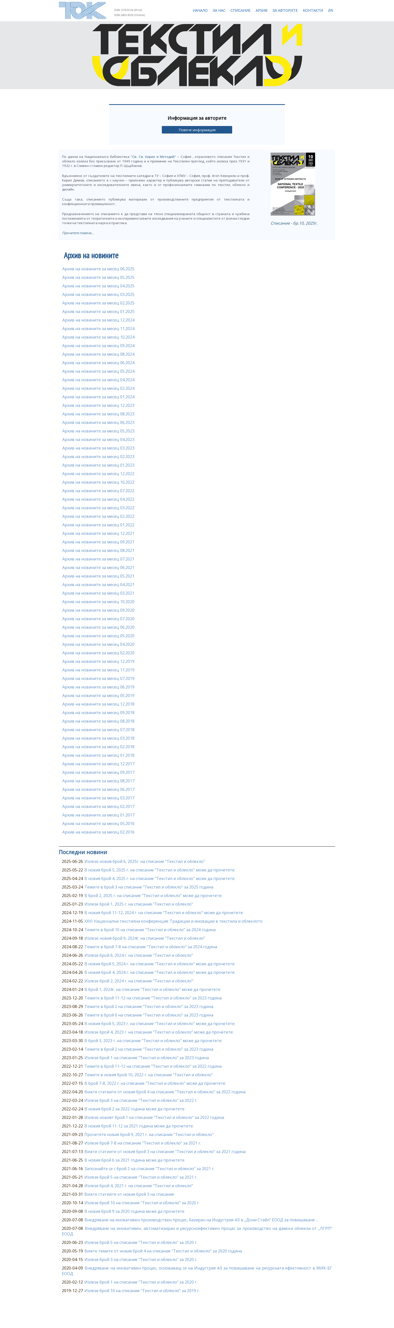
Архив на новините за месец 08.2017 (98, 781)
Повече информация (197, 129)
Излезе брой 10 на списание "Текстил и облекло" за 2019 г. (142, 1290)
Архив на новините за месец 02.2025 (98, 303)
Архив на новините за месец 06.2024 (98, 362)
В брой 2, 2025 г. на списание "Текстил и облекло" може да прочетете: (153, 895)
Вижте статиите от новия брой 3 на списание (129, 1194)
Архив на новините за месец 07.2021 (98, 559)
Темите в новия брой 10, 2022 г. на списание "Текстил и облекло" (148, 1075)
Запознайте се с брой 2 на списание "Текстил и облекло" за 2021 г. (149, 1168)
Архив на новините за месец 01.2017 (98, 815)
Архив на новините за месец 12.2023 (98, 405)
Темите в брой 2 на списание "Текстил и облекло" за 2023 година (148, 1006)
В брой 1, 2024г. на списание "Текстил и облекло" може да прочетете (152, 989)
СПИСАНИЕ (240, 10)
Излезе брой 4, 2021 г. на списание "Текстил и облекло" (138, 1185)
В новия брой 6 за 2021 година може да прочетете (134, 1160)
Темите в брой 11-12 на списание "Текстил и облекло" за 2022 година (153, 1066)
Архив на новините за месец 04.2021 (98, 584)
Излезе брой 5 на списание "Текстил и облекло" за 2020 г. (140, 1242)
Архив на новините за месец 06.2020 (98, 627)
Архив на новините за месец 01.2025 (98, 311)
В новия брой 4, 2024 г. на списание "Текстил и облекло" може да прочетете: (159, 972)
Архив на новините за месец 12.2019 (98, 661)
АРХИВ (261, 10)
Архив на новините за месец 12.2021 (98, 533)
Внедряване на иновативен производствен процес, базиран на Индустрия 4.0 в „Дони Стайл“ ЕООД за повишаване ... (201, 1220)
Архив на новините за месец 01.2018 (98, 755)
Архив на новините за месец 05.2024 (98, 371)
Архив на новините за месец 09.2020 (98, 610)
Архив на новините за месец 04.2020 (98, 644)
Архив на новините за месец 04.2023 (98, 439)
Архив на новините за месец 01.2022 (98, 525)
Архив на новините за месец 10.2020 (98, 601)
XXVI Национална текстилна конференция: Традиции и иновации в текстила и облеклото (173, 921)
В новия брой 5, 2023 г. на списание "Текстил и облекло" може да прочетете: (159, 1023)
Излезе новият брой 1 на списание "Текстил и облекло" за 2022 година (154, 1117)
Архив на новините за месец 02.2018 (98, 746)
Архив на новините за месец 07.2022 (98, 490)
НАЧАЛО (200, 10)
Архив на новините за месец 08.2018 (98, 721)
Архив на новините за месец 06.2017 (98, 789)
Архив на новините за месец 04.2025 (98, 286)
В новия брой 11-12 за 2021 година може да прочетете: (138, 1126)
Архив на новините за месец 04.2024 (98, 380)
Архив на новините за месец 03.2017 (98, 798)
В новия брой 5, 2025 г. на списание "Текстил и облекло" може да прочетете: (159, 870)
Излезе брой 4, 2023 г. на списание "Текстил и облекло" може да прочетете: (158, 1032)
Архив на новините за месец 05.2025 (98, 277)
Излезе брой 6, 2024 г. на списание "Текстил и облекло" (138, 955)
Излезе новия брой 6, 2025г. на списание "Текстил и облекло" (144, 861)
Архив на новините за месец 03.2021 (98, 593)
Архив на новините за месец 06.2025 (98, 269)
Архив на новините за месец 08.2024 (98, 354)
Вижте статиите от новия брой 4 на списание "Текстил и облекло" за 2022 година (164, 1092)
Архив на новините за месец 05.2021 (98, 576)
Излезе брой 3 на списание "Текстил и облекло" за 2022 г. (140, 1100)
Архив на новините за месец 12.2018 (98, 704)
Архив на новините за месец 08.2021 (98, 550)
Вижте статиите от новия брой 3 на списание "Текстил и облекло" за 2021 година (164, 1151)
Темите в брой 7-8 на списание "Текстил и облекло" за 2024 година (150, 947)
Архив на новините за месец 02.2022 (98, 516)
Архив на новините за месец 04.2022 (98, 499)
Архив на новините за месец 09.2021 (98, 542)
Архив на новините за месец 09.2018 (98, 712)
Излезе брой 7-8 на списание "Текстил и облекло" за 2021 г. (142, 1143)
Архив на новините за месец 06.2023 (98, 422)
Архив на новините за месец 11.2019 (98, 670)
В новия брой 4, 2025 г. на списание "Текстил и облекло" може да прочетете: (159, 878)
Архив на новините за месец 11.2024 (98, 328)
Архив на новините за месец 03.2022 (98, 508)
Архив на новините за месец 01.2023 (98, 465)
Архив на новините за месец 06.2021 (98, 567)
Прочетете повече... (78, 233)
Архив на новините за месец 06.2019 (98, 687)
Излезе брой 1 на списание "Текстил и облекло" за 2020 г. (140, 1282)
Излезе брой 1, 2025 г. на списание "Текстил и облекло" (138, 904)
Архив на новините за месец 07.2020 (98, 618)
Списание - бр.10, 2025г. (294, 223)
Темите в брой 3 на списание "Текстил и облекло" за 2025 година (148, 887)
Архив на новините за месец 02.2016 (98, 832)
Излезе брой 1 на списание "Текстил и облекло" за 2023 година (146, 1057)
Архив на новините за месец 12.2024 (98, 320)
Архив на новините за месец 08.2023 (98, 414)
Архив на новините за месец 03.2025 (98, 294)
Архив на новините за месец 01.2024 (98, 397)
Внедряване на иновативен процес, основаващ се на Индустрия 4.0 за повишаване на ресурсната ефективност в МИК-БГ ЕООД (197, 1270)
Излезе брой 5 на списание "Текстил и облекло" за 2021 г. (140, 1177)
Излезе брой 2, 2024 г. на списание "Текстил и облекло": (139, 981)
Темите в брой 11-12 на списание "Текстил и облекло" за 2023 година (153, 998)
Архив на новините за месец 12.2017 (98, 764)
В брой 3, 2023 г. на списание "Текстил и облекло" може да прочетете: (153, 1040)
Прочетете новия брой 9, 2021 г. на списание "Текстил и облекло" (149, 1134)
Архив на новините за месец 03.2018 (98, 738)
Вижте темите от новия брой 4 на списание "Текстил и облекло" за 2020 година (163, 1251)
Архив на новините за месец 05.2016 (98, 823)
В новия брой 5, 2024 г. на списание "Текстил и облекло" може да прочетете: (159, 964)
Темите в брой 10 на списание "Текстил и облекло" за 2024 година (150, 929)
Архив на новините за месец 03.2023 (98, 448)
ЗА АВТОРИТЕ (285, 10)
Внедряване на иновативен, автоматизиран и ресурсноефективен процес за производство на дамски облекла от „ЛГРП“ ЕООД (197, 1231)
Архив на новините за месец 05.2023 (98, 431)
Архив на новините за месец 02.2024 (98, 388)
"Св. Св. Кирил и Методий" (153, 156)
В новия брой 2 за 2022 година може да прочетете (134, 1109)
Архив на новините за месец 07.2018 (98, 729)
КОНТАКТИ (313, 10)
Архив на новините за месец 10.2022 (98, 482)
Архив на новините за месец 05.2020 (98, 636)
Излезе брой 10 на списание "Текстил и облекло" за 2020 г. (142, 1203)
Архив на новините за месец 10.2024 (98, 337)
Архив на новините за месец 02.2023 (98, 456)
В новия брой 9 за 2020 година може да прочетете (134, 1211)
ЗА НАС (219, 10)
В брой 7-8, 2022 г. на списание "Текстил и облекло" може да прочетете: (155, 1083)
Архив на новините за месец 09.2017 (98, 772)
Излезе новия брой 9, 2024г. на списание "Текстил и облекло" (144, 938)
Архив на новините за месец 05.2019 (98, 695)
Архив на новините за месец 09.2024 (98, 345)
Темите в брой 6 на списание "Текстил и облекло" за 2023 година (148, 1015)
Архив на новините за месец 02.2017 (98, 806)
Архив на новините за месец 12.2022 (98, 473)
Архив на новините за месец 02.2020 (98, 653)
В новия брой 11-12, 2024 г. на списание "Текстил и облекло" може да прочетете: (163, 912)
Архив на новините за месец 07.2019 (98, 678)
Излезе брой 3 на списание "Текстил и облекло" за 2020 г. (140, 1259)
